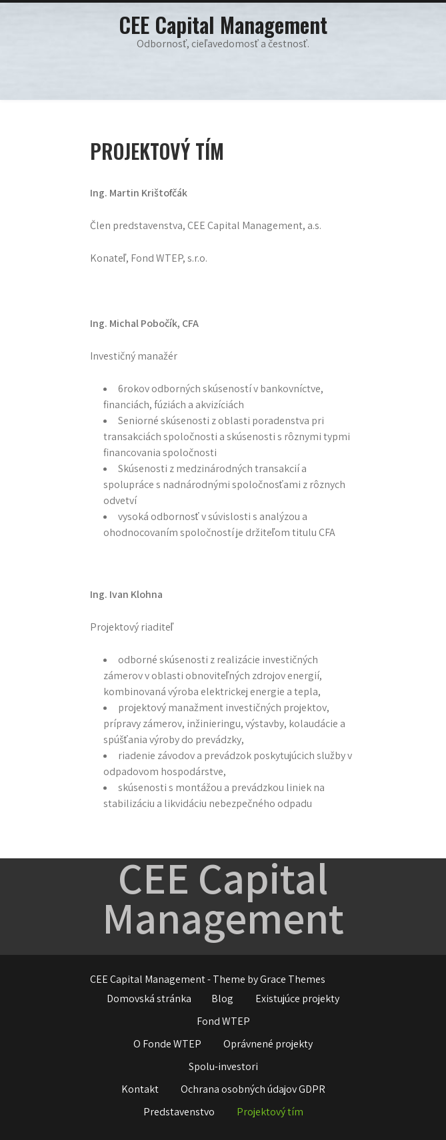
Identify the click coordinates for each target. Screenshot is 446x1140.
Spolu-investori (223, 1066)
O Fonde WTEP (167, 1044)
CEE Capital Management (223, 24)
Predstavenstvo (179, 1112)
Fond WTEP (223, 1021)
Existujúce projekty (297, 998)
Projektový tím (270, 1112)
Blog (222, 998)
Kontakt (140, 1089)
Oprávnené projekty (268, 1044)
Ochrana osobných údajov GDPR (253, 1089)
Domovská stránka (149, 998)
